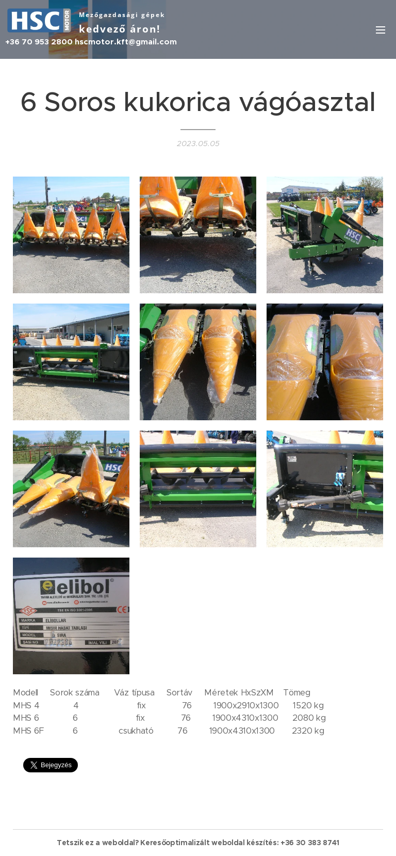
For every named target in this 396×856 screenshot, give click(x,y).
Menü (380, 29)
